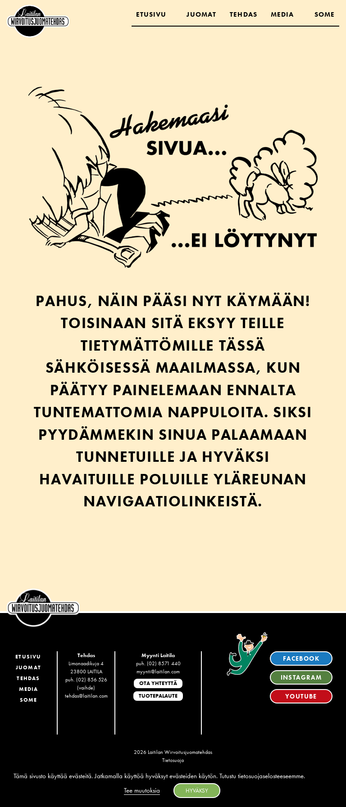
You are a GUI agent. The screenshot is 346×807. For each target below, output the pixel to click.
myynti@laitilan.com (158, 671)
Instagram (301, 677)
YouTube (301, 696)
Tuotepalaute (158, 695)
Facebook (301, 658)
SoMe (28, 699)
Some (324, 14)
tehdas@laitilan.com (86, 695)
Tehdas (243, 14)
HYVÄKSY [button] (197, 790)
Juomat (201, 14)
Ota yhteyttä (158, 683)
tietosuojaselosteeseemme (271, 776)
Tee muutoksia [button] (142, 790)
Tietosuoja (173, 760)
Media (282, 14)
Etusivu (151, 14)
